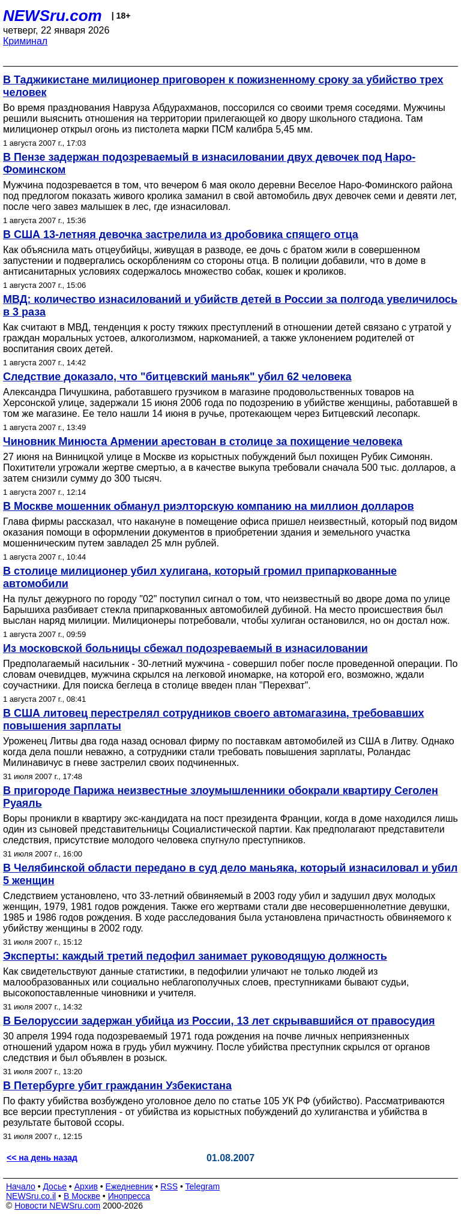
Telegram (202, 1186)
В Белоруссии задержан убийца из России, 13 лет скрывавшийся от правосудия (219, 1021)
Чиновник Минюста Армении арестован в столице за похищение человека (202, 441)
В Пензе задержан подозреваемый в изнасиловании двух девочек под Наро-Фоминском (209, 163)
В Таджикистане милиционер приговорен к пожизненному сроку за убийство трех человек (223, 86)
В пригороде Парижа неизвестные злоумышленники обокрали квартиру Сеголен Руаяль (220, 797)
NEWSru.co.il (31, 1196)
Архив (86, 1186)
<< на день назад (42, 1157)
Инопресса (129, 1196)
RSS (169, 1186)
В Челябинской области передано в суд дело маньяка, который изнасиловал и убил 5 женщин (230, 874)
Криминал (25, 41)
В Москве (82, 1196)
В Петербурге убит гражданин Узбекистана (117, 1086)
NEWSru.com (52, 16)
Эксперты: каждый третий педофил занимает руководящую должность (195, 956)
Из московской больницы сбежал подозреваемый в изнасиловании (185, 648)
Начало (20, 1186)
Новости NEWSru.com (57, 1205)
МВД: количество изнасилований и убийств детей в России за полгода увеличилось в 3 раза (230, 305)
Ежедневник (129, 1186)
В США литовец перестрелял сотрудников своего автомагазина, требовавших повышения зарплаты (213, 719)
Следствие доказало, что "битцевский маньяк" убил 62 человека (177, 377)
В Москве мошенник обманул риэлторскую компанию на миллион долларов (208, 506)
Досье (55, 1186)
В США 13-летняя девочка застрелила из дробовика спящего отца (180, 235)
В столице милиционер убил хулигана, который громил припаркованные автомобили (200, 577)
